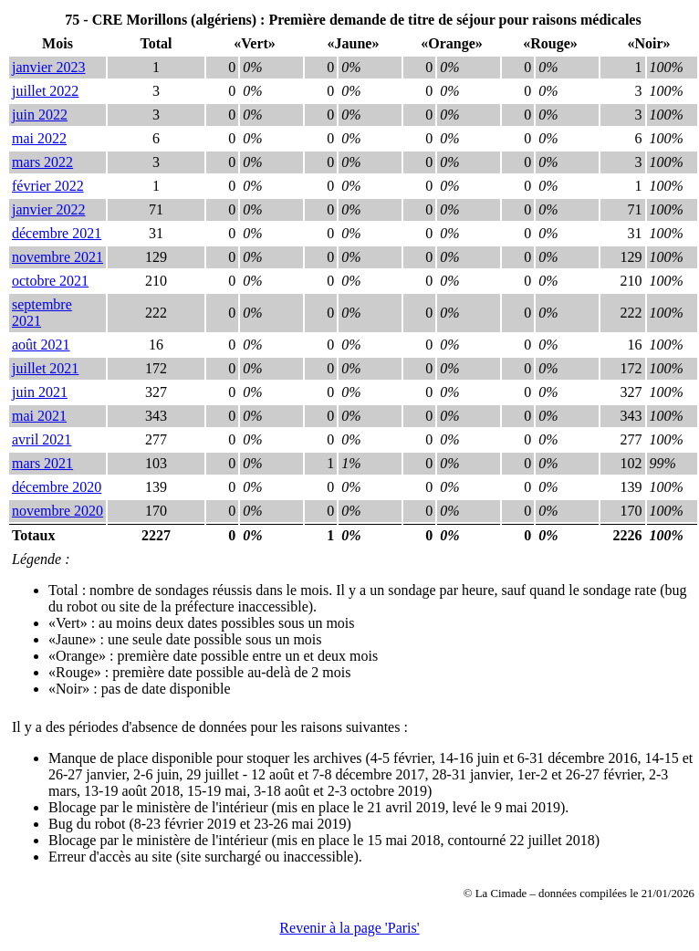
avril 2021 (41, 439)
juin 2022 (40, 114)
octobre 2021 (50, 280)
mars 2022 (42, 162)
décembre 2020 (56, 487)
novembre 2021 (57, 257)
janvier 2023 (48, 67)
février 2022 (48, 185)
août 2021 (41, 344)
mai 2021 (39, 415)
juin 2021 (40, 392)
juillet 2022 (45, 91)
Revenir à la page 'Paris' (349, 927)
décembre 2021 (56, 233)
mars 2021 (42, 463)
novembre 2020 (57, 510)
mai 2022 (39, 138)
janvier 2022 (48, 209)
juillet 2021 (45, 368)
